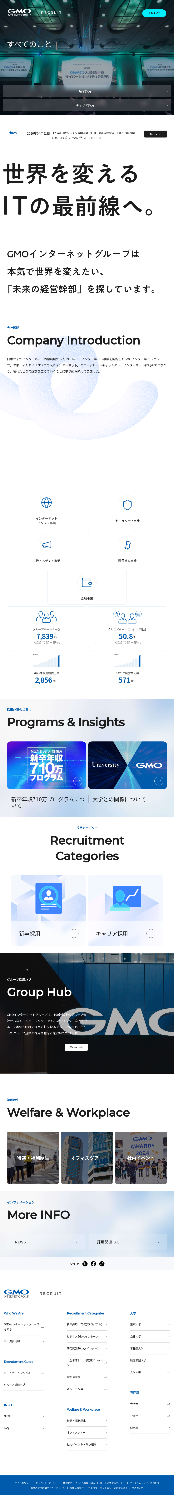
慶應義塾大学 (150, 1360)
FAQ (24, 1428)
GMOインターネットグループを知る (24, 1327)
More (155, 134)
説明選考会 (87, 1377)
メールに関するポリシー (112, 1482)
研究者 (150, 1427)
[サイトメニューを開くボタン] (168, 22)
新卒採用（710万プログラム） (87, 1324)
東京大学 (150, 1324)
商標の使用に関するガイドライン (48, 1487)
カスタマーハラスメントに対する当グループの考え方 (115, 1487)
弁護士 (150, 1415)
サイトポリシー (23, 1482)
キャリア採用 (87, 1389)
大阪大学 (150, 1372)
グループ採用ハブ (24, 1384)
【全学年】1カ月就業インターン (87, 1362)
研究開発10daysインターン (87, 1348)
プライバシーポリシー (46, 1482)
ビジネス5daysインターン (87, 1336)
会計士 (150, 1403)
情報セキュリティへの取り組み (79, 1482)
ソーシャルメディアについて (145, 1482)
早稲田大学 (150, 1348)
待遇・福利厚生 (87, 1420)
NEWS (24, 1416)
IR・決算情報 (24, 1341)
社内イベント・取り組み (87, 1444)
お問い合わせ (77, 1487)
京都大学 (150, 1336)
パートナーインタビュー (24, 1372)
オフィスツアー (87, 1432)
